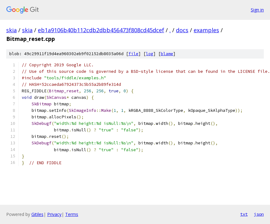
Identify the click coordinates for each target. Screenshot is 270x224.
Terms (71, 214)
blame (167, 53)
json (259, 214)
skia (11, 30)
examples (206, 30)
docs (182, 30)
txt (244, 214)
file (133, 53)
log (149, 53)
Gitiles (37, 214)
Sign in (257, 10)
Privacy (54, 214)
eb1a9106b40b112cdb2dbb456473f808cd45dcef (101, 30)
